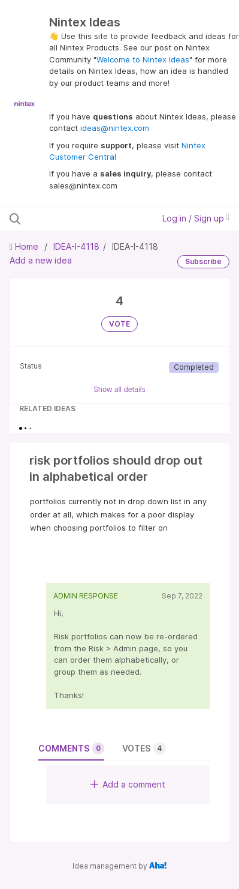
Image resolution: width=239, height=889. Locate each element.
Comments (71, 749)
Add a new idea (41, 260)
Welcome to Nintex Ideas (142, 59)
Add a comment (127, 784)
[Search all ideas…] (74, 218)
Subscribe (203, 261)
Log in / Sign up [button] (195, 218)
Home (25, 246)
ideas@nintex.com (114, 128)
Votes (144, 749)
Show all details (119, 389)
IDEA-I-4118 (76, 246)
